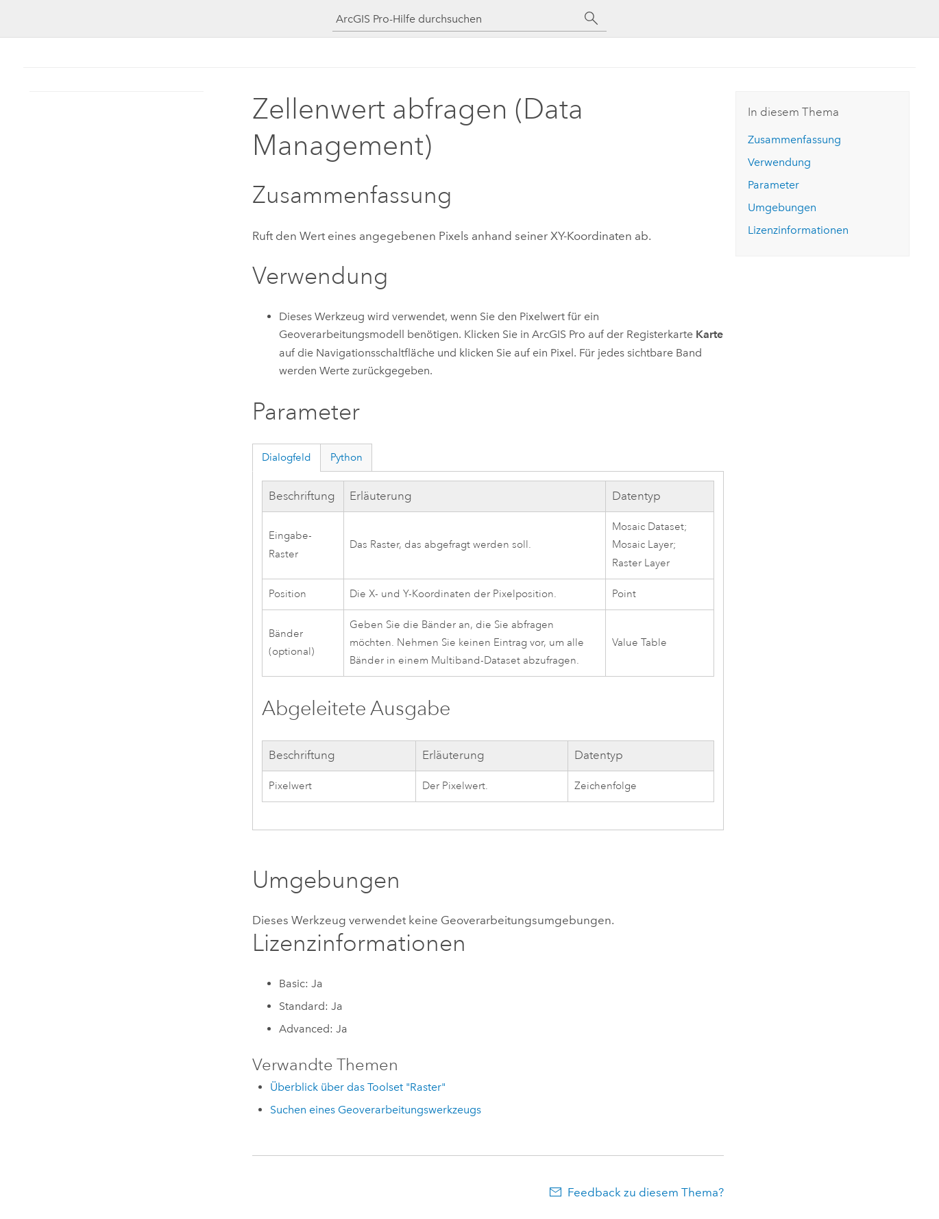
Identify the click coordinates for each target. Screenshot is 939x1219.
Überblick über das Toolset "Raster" (358, 1087)
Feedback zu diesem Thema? (646, 1192)
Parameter (773, 184)
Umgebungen (782, 207)
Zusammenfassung (794, 139)
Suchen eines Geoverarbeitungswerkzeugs (375, 1109)
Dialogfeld (286, 457)
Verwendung (779, 162)
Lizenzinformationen (798, 230)
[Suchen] (591, 18)
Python (346, 457)
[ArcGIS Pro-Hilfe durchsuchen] (455, 19)
